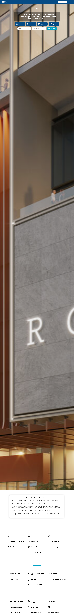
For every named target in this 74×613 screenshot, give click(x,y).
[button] (62, 2)
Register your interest (52, 28)
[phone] (39, 28)
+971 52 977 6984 (52, 2)
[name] (24, 28)
